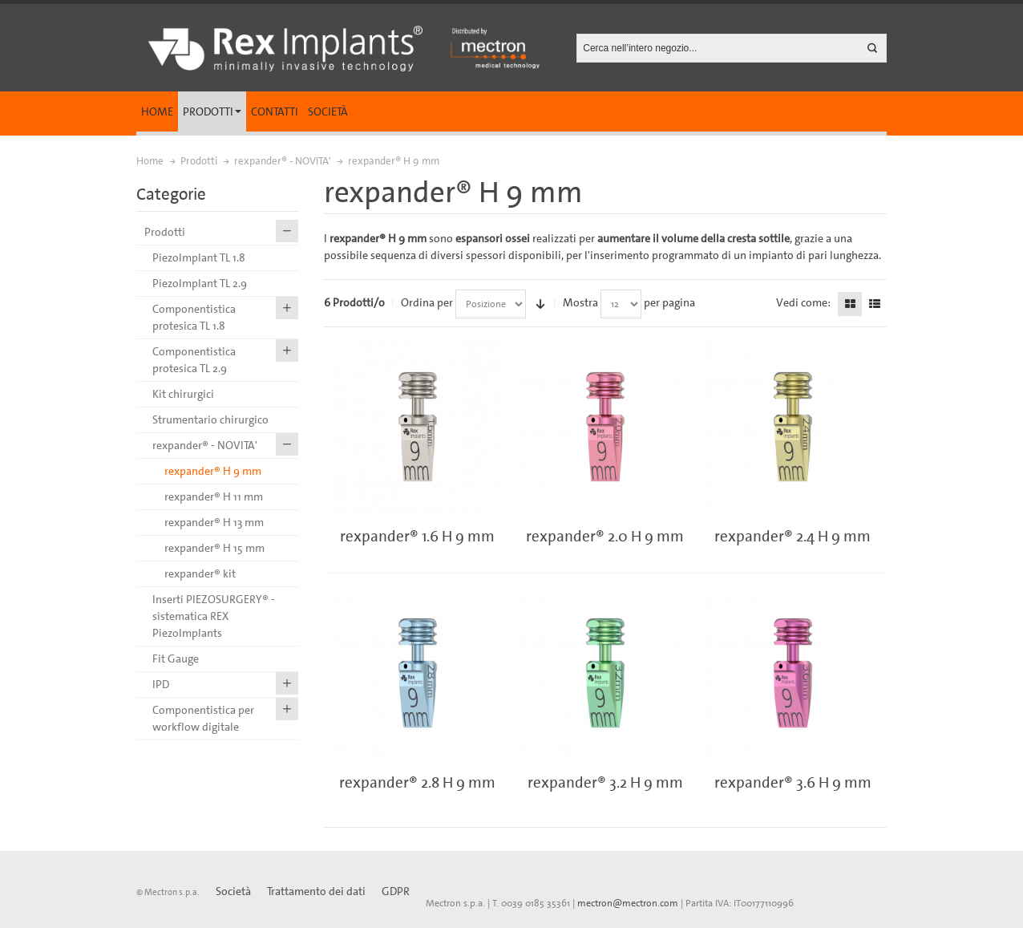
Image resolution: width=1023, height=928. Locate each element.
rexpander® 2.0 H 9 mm (605, 536)
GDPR (396, 891)
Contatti (274, 111)
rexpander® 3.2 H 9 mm (605, 782)
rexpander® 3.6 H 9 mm (792, 782)
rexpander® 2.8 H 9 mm (417, 782)
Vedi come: (803, 302)
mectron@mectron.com (627, 903)
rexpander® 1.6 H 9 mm (417, 536)
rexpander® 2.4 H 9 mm (792, 536)
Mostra (580, 302)
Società (328, 111)
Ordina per (427, 302)
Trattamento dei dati (316, 891)
